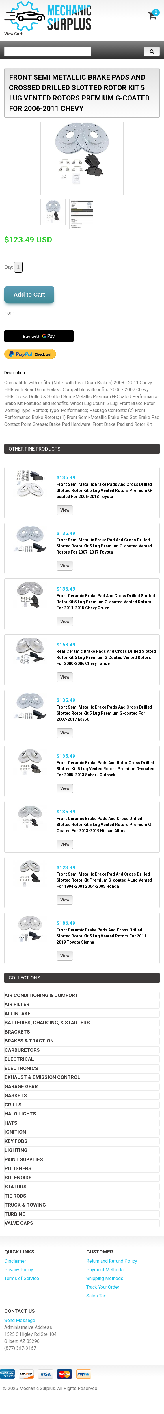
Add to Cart (29, 294)
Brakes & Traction (29, 1041)
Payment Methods (105, 1270)
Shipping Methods (104, 1278)
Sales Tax (96, 1296)
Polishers (18, 1168)
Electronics (21, 1068)
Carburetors (22, 1050)
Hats (11, 1123)
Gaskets (16, 1095)
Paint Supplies (24, 1159)
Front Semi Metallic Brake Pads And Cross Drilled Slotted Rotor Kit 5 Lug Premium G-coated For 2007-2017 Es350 (104, 713)
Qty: (13, 267)
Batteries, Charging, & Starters (47, 1022)
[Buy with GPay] (39, 336)
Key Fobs (16, 1141)
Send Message (19, 1320)
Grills (13, 1105)
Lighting (16, 1150)
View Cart (13, 34)
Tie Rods (15, 1196)
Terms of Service (21, 1278)
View (64, 510)
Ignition (15, 1132)
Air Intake (18, 1013)
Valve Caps (19, 1223)
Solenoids (18, 1178)
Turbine (15, 1214)
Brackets (17, 1032)
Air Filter (17, 1004)
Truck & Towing (25, 1205)
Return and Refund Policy (111, 1261)
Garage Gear (21, 1086)
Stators (16, 1186)
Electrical (19, 1059)
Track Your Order (102, 1287)
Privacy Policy (18, 1270)
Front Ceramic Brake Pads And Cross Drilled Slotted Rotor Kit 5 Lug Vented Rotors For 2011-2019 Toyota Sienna (102, 936)
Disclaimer (15, 1261)
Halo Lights (20, 1114)
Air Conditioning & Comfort (41, 995)
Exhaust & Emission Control (42, 1077)
